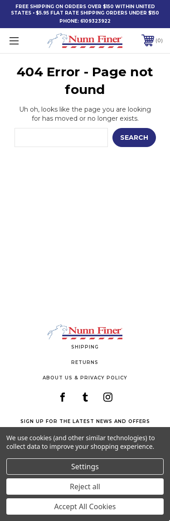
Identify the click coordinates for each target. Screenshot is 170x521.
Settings (85, 467)
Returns (84, 362)
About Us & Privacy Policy (85, 378)
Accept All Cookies (85, 506)
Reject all (85, 487)
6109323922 (95, 21)
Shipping (85, 347)
